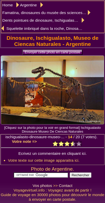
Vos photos (42, 185)
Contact (65, 185)
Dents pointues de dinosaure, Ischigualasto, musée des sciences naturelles (43, 20)
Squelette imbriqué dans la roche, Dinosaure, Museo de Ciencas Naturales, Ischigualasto (45, 28)
